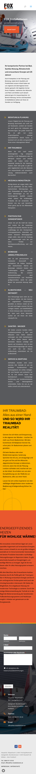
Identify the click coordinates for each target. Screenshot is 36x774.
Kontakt (11, 29)
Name (6, 635)
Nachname (22, 641)
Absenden (8, 686)
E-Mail (7, 645)
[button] (3, 770)
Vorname (6, 641)
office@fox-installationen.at (14, 763)
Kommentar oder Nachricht (15, 653)
